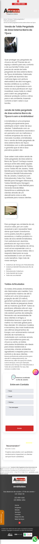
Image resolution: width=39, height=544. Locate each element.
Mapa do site (19, 517)
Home (17, 505)
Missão (17, 510)
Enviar (19, 428)
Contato (17, 515)
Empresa (18, 508)
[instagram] (18, 1)
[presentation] (19, 420)
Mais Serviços (19, 519)
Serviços (18, 512)
